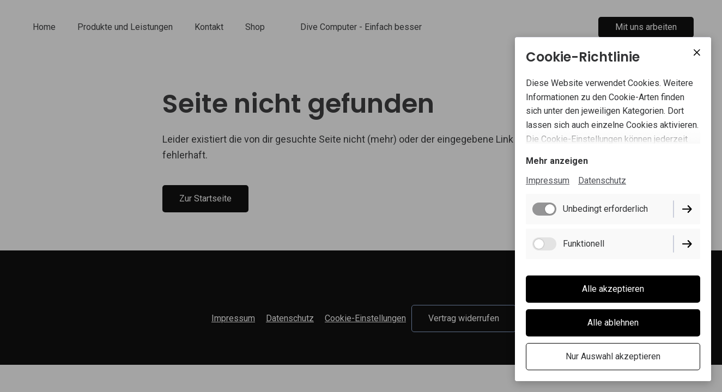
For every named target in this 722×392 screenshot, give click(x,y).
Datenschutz (602, 180)
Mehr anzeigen (557, 161)
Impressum (547, 180)
